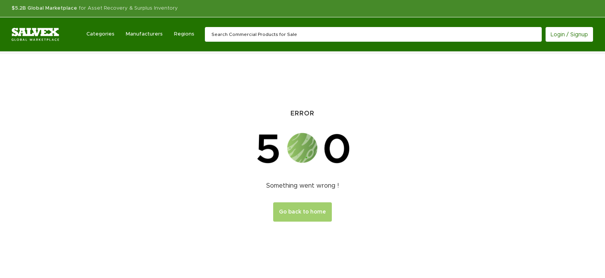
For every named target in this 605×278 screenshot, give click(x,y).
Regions (184, 34)
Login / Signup (569, 34)
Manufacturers (144, 34)
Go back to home (302, 212)
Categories (100, 34)
